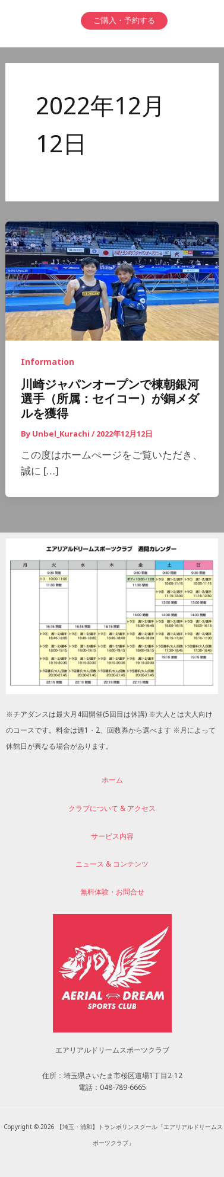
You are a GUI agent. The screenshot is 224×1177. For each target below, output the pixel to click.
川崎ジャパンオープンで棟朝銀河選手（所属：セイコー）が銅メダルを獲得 (110, 402)
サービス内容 (112, 838)
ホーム (112, 782)
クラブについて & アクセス (112, 810)
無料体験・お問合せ (112, 894)
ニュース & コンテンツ (112, 866)
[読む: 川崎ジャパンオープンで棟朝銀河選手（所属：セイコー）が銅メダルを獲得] (112, 282)
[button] (124, 21)
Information (47, 364)
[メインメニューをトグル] (196, 20)
